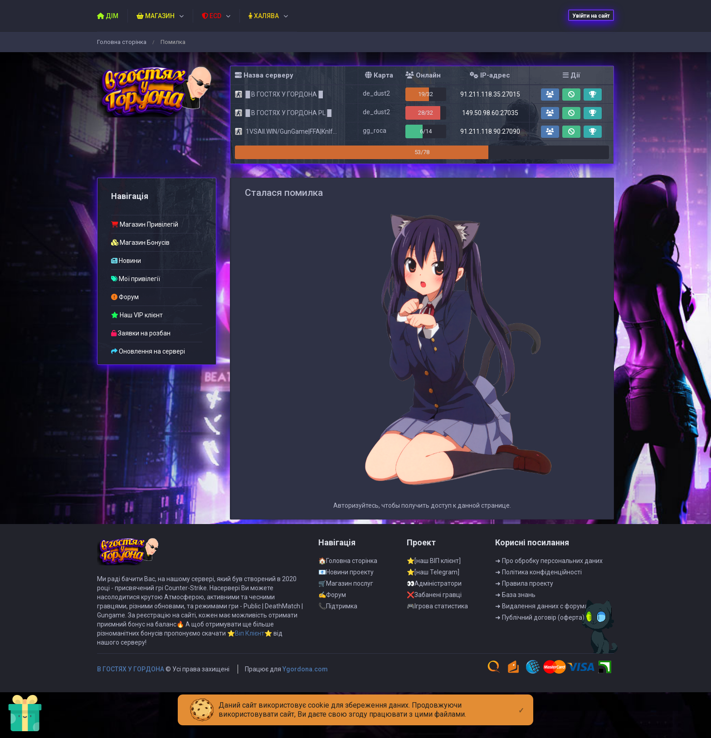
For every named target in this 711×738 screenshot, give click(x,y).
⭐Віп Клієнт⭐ (249, 656)
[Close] (521, 703)
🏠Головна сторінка (347, 583)
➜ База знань (515, 617)
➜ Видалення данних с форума (541, 628)
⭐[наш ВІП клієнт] (434, 583)
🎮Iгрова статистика (437, 628)
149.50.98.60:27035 (490, 113)
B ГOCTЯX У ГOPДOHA (130, 691)
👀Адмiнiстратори (434, 606)
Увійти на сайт (591, 16)
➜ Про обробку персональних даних (549, 583)
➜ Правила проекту (524, 606)
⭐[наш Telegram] (433, 594)
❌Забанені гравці (434, 617)
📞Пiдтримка (337, 628)
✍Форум (332, 617)
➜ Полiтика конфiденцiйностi (538, 594)
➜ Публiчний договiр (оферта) (539, 640)
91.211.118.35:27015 (490, 94)
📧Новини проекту (346, 594)
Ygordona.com (305, 691)
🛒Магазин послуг (345, 606)
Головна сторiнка (121, 42)
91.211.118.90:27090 (490, 131)
